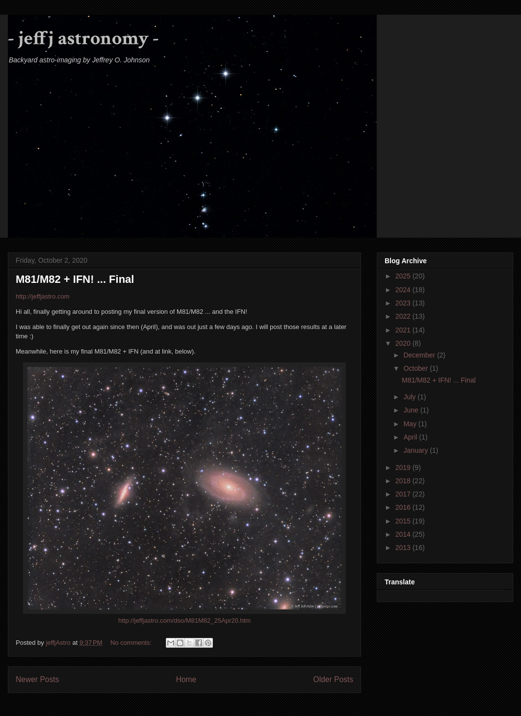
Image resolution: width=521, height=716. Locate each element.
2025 (404, 276)
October (416, 368)
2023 (404, 303)
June (411, 410)
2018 (404, 481)
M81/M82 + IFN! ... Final (75, 279)
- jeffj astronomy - (83, 38)
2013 (404, 547)
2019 (404, 467)
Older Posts (333, 679)
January (416, 450)
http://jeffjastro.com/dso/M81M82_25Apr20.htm (184, 620)
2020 (404, 343)
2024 (404, 290)
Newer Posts (37, 679)
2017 (404, 494)
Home (186, 679)
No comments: (131, 642)
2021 (404, 330)
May (410, 424)
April (411, 437)
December (420, 355)
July (410, 397)
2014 (404, 534)
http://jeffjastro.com (43, 296)
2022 (404, 316)
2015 (404, 521)
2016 (404, 507)
